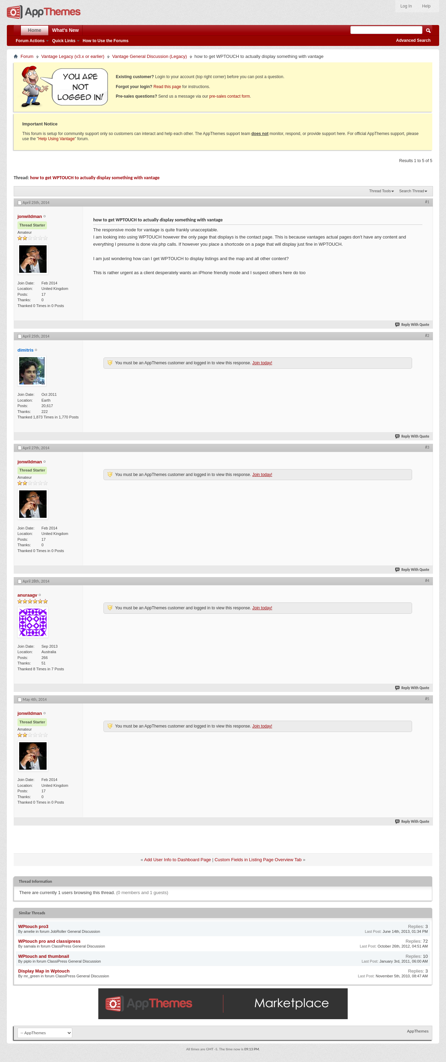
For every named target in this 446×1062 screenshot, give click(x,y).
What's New (65, 30)
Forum (27, 56)
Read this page (167, 86)
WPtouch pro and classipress (49, 941)
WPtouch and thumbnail (43, 956)
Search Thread (411, 191)
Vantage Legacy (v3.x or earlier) (72, 56)
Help (426, 6)
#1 (427, 201)
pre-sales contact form (229, 96)
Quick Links (63, 40)
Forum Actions (30, 40)
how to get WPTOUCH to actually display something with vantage (95, 178)
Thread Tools (380, 191)
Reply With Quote (412, 324)
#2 (427, 335)
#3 (427, 447)
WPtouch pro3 (33, 926)
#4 (427, 580)
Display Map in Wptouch (44, 971)
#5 (427, 698)
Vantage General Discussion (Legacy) (149, 56)
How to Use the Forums (105, 40)
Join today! (262, 363)
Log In (406, 6)
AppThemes (418, 1031)
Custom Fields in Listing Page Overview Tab (257, 859)
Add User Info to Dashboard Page (177, 859)
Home (34, 30)
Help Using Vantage (56, 138)
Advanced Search (413, 40)
